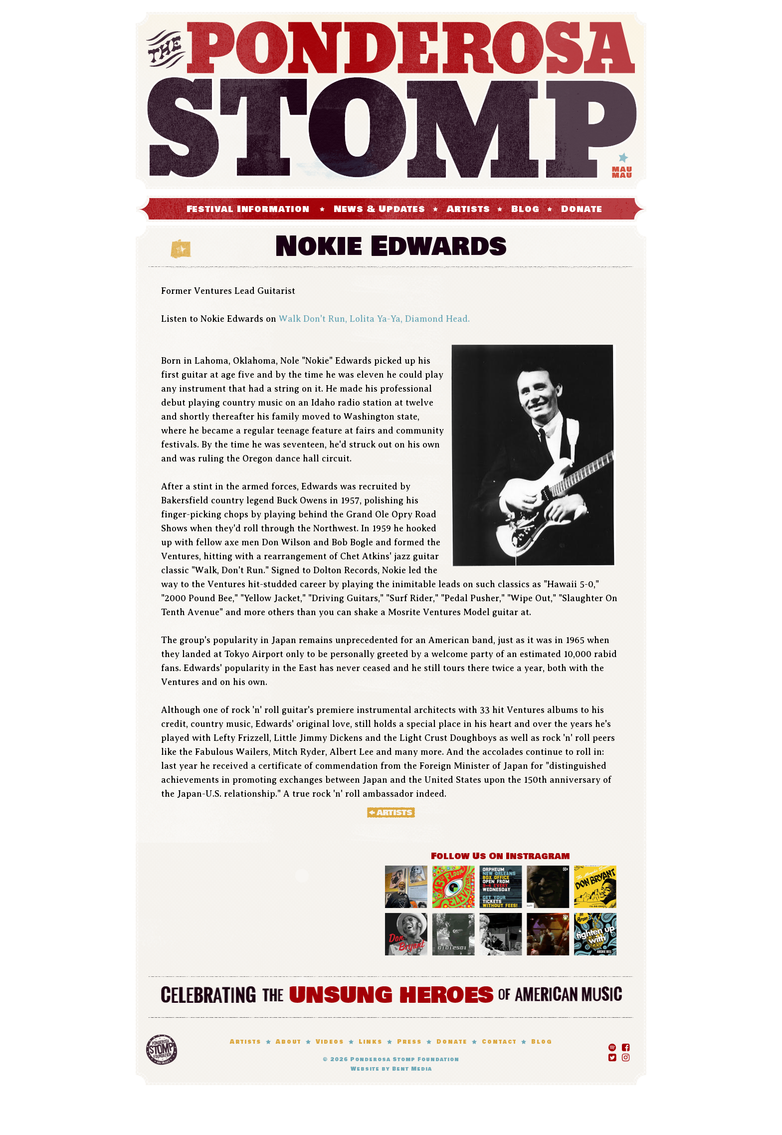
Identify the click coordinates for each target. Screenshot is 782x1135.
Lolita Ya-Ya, (376, 319)
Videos (330, 1042)
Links (371, 1042)
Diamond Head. (437, 319)
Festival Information (248, 209)
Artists (468, 209)
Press (409, 1042)
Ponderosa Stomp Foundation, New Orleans (161, 1049)
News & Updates (380, 209)
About (288, 1042)
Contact (499, 1042)
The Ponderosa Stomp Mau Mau (391, 100)
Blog (525, 209)
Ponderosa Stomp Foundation (404, 1059)
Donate (581, 209)
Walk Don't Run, (313, 319)
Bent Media (412, 1069)
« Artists (391, 812)
